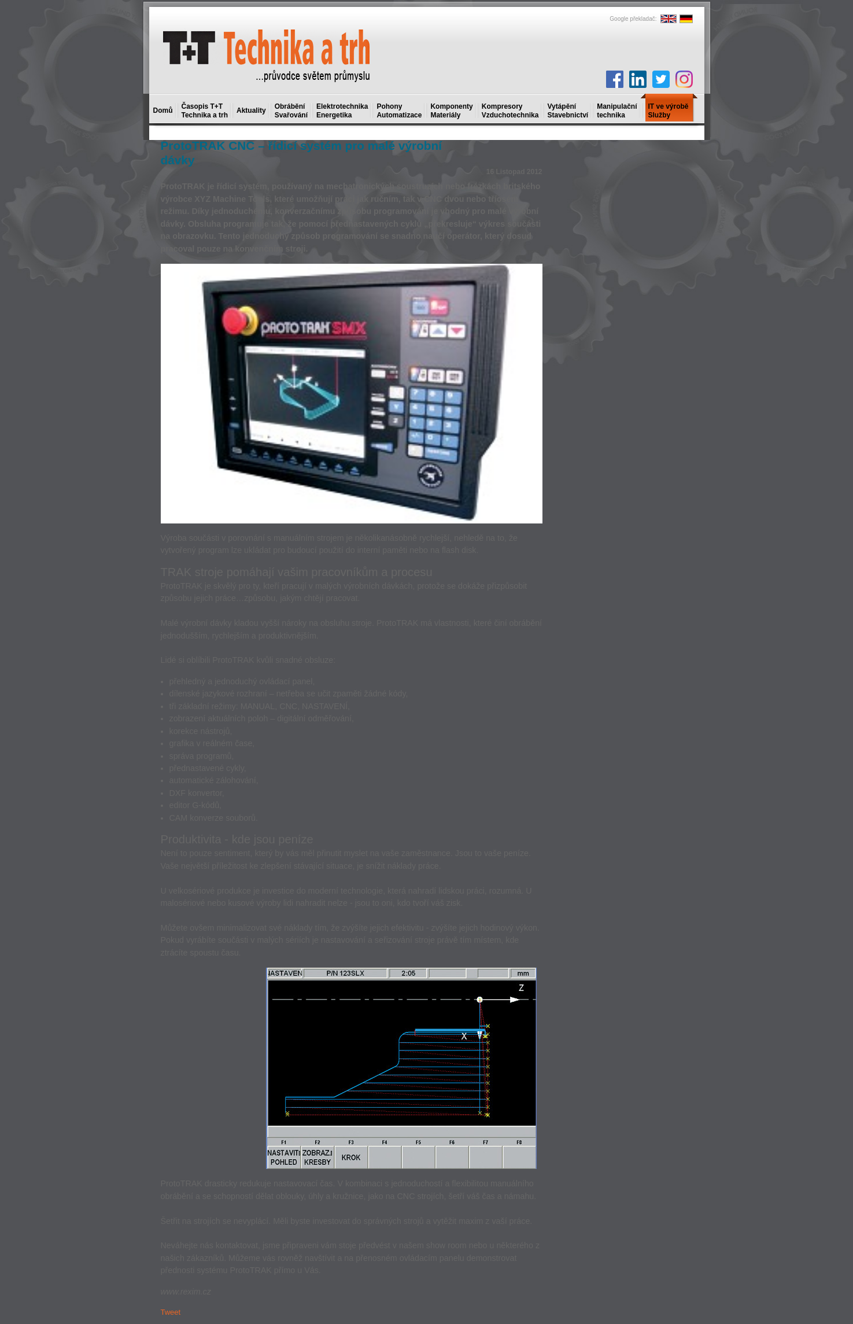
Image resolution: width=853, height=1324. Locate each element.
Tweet (171, 1312)
